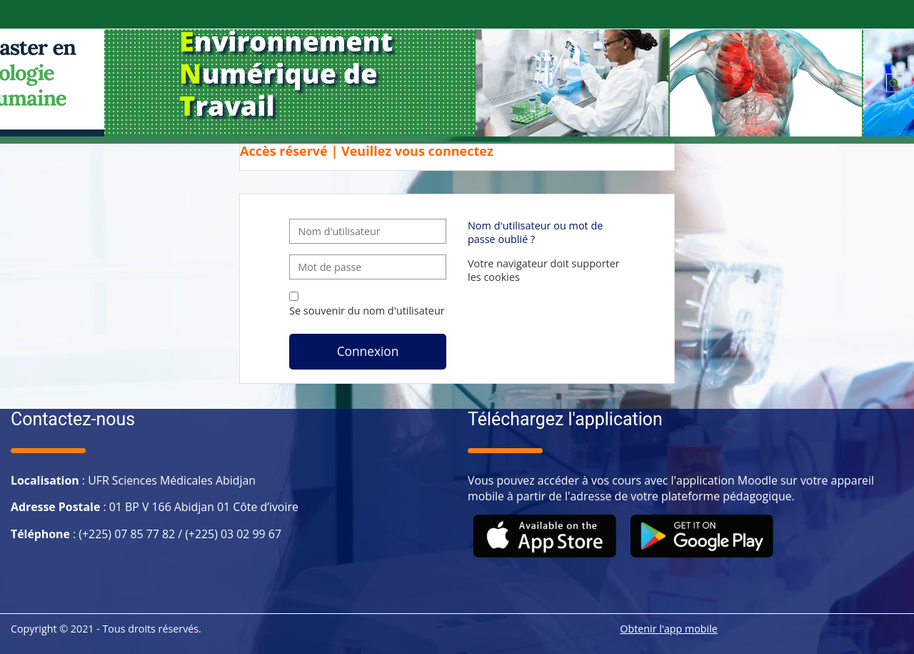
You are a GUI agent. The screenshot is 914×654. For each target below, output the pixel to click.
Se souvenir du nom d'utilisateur (367, 310)
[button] (894, 83)
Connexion (368, 351)
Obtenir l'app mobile (669, 628)
